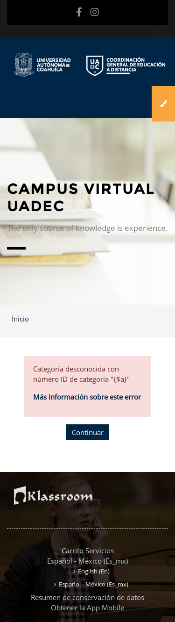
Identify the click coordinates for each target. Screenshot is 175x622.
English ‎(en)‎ (94, 571)
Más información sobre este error (87, 396)
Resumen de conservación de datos (87, 597)
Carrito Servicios (88, 550)
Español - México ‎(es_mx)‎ (87, 560)
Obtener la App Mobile (87, 607)
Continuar (88, 432)
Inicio (20, 318)
